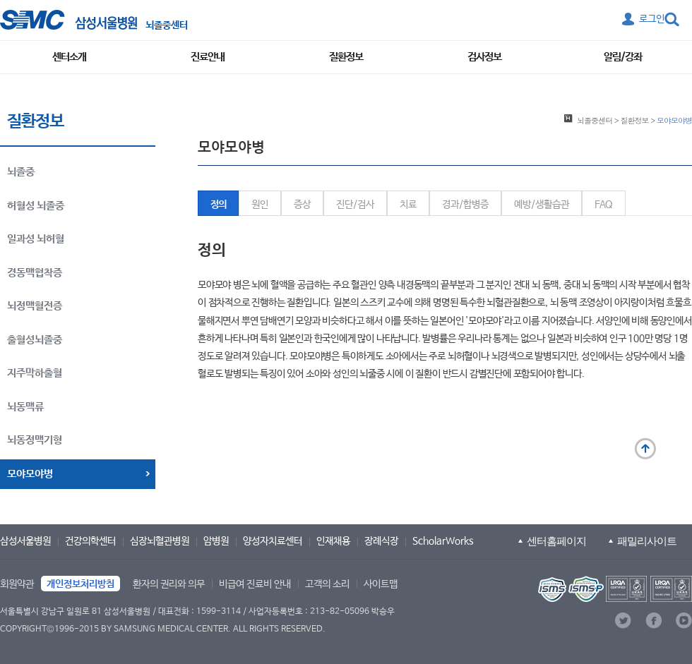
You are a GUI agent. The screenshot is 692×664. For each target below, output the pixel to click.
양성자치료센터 (272, 541)
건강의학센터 (90, 541)
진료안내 (208, 57)
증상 (302, 204)
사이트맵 (381, 584)
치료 (408, 204)
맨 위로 (645, 448)
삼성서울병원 (25, 541)
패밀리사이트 (646, 541)
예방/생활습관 (541, 204)
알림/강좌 (623, 57)
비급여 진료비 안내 (255, 584)
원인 (259, 204)
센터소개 (69, 57)
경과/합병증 (465, 204)
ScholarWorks (443, 541)
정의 (218, 204)
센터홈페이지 (556, 541)
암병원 (216, 541)
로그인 (651, 19)
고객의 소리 (327, 584)
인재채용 (333, 541)
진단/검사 (355, 204)
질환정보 (346, 57)
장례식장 (381, 541)
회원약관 (17, 584)
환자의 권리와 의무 (169, 584)
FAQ (604, 204)
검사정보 (484, 57)
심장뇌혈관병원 (159, 541)
